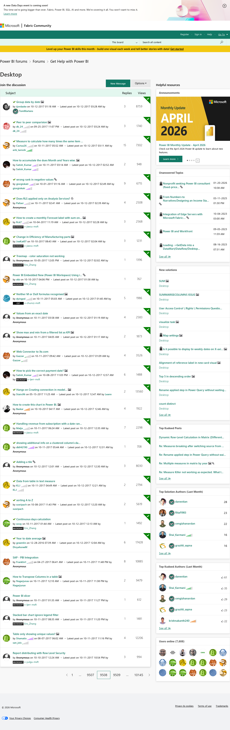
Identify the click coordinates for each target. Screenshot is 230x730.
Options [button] (139, 83)
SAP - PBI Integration (25, 557)
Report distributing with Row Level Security (39, 653)
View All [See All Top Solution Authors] (165, 553)
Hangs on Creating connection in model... (42, 389)
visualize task (167, 322)
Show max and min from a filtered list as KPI (43, 332)
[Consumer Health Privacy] (47, 718)
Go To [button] (221, 34)
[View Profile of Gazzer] (20, 356)
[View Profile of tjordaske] (21, 106)
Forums (59, 25)
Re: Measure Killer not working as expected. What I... (191, 472)
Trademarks (222, 705)
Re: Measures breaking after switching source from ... (191, 446)
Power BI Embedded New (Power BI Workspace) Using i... (48, 275)
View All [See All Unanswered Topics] (165, 257)
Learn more (10, 13)
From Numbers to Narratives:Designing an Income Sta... (186, 198)
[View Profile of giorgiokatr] (22, 184)
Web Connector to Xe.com (32, 351)
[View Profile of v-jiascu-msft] (31, 226)
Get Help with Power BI (69, 61)
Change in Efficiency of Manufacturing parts (43, 237)
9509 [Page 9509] (116, 675)
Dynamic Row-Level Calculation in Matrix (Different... (191, 437)
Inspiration (75, 25)
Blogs (122, 25)
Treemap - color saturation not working (40, 256)
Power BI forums (13, 61)
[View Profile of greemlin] (21, 542)
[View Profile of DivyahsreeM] (20, 547)
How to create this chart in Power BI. (35, 404)
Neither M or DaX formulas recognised (40, 294)
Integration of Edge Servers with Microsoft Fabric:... (183, 216)
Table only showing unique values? (34, 634)
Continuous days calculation (33, 519)
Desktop (164, 286)
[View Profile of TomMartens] (26, 111)
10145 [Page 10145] (138, 675)
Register (184, 34)
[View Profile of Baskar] (19, 409)
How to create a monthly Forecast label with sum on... (49, 218)
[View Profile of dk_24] (19, 126)
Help (209, 34)
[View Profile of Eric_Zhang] (30, 264)
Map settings (171, 335)
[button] (118, 83)
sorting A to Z (24, 500)
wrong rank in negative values (35, 179)
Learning (135, 25)
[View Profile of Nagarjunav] (22, 581)
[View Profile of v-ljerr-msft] (34, 379)
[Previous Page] (65, 675)
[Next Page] (148, 675)
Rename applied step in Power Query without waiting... (192, 390)
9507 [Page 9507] (90, 675)
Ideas (90, 25)
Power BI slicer (21, 595)
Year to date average (29, 538)
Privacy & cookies (184, 705)
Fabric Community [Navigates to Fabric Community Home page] (37, 25)
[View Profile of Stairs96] (20, 394)
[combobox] (183, 42)
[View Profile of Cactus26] (21, 145)
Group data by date (28, 102)
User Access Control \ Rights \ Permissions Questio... (190, 308)
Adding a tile (24, 462)
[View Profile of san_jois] (17, 642)
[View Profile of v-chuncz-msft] (32, 303)
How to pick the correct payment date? (40, 370)
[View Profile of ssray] (19, 523)
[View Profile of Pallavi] (20, 203)
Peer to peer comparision (32, 122)
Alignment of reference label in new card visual (188, 362)
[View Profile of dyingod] (20, 298)
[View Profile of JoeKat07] (21, 241)
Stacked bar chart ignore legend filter (36, 615)
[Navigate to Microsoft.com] (9, 26)
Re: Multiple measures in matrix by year (183, 463)
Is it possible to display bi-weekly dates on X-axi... (193, 349)
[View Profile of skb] (18, 279)
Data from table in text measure (35, 481)
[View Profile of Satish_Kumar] (23, 165)
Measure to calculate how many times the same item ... (49, 141)
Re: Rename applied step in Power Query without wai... (192, 454)
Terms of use (204, 705)
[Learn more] (170, 159)
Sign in (198, 34)
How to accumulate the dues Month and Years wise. (44, 160)
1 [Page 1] (72, 675)
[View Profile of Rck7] (19, 222)
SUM (162, 281)
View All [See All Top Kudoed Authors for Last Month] (165, 628)
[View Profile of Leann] (108, 394)
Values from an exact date (32, 313)
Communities (106, 25)
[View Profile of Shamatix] (21, 638)
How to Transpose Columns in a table (36, 576)
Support (151, 25)
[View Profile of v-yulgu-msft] (31, 662)
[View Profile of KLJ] (18, 485)
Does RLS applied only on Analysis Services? (43, 198)
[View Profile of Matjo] (19, 428)
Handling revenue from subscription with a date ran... (49, 423)
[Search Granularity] (125, 42)
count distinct (167, 403)
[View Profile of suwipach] (21, 504)
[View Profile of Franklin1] (21, 562)
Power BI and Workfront (177, 231)
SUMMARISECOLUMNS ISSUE (177, 294)
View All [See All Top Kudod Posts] (165, 478)
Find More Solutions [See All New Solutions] (165, 415)
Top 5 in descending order (175, 376)
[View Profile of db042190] (21, 447)
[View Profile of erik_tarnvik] (19, 150)
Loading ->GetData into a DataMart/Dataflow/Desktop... (181, 246)
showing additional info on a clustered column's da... (48, 443)
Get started (177, 49)
